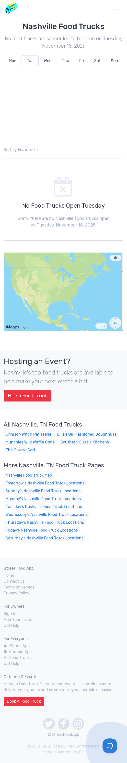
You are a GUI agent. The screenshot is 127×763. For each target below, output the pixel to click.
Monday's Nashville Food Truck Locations (43, 498)
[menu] (115, 8)
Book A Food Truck (24, 701)
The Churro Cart (20, 450)
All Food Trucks (18, 657)
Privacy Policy (16, 593)
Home (9, 575)
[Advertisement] (63, 106)
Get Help (11, 625)
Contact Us (14, 581)
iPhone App (17, 645)
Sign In (10, 613)
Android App (18, 651)
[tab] (13, 60)
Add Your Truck (18, 619)
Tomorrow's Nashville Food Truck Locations (45, 483)
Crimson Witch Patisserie (28, 434)
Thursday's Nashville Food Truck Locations (45, 522)
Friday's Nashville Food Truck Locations (42, 530)
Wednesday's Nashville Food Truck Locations (47, 514)
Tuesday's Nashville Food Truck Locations (44, 506)
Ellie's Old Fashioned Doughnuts (86, 434)
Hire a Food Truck (27, 396)
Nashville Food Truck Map (29, 475)
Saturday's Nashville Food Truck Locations (44, 538)
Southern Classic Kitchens (84, 442)
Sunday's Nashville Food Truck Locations (43, 491)
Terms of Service (19, 587)
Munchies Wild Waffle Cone (30, 442)
